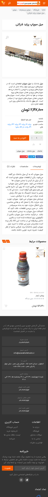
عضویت (7, 468)
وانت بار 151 (24, 127)
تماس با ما (36, 438)
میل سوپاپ (20, 151)
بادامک (39, 151)
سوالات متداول (36, 434)
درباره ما (36, 427)
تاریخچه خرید (12, 431)
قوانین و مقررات (36, 442)
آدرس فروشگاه (12, 427)
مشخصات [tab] (24, 166)
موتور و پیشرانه (24, 10)
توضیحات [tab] (37, 166)
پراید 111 (28, 124)
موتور (15, 10)
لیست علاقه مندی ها (12, 434)
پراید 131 (22, 124)
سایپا (17, 127)
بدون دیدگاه (29, 298)
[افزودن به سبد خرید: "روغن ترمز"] (6, 306)
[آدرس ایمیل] (30, 468)
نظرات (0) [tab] (11, 166)
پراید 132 (15, 124)
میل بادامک (31, 151)
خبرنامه (12, 438)
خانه (43, 10)
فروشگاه (36, 10)
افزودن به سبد (19, 138)
